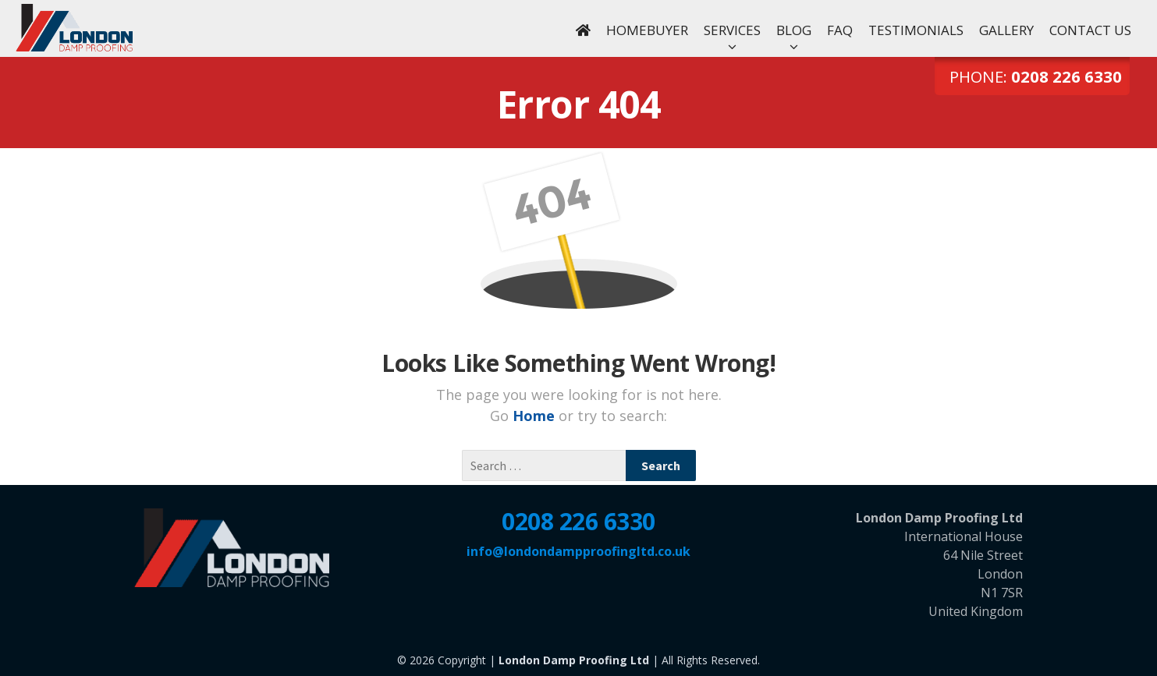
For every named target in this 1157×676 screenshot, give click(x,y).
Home (536, 415)
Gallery (1006, 30)
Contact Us (1090, 30)
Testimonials (916, 30)
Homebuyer (647, 30)
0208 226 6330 (578, 521)
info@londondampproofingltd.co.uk (578, 551)
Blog (793, 30)
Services (732, 30)
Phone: (1035, 76)
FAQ (840, 30)
